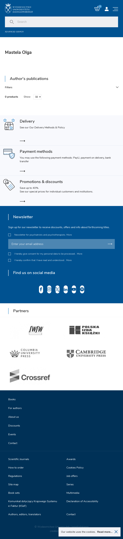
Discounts (14, 425)
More (69, 234)
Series (70, 484)
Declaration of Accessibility (82, 501)
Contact (12, 443)
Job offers (72, 476)
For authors (15, 408)
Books (12, 399)
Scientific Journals (18, 459)
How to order (16, 467)
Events (12, 434)
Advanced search (14, 32)
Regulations (15, 476)
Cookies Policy (75, 467)
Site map (13, 484)
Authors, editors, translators (24, 514)
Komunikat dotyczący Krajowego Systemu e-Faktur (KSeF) (32, 504)
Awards (71, 459)
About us (13, 417)
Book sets (14, 493)
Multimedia (72, 493)
